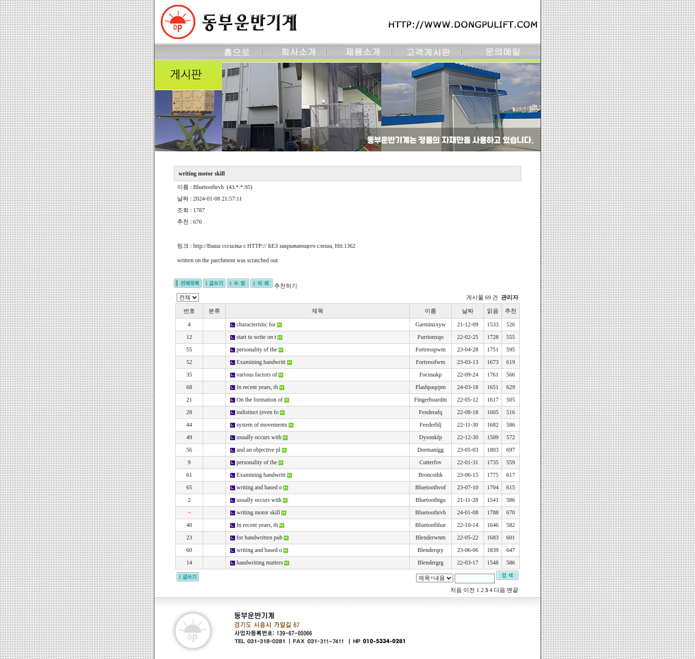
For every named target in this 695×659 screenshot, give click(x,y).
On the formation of (259, 399)
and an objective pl (258, 449)
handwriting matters (259, 562)
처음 (456, 590)
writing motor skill (258, 512)
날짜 (467, 311)
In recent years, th (257, 387)
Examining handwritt (261, 362)
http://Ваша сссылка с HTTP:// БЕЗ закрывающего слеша (262, 245)
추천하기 (285, 285)
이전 (469, 590)
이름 (430, 311)
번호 (189, 311)
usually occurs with (258, 437)
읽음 (493, 311)
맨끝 (512, 590)
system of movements (261, 424)
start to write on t (256, 337)
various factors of (256, 374)
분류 (214, 311)
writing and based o (259, 487)
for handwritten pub (259, 537)
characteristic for (256, 324)
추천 (510, 311)
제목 (317, 311)
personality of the (256, 349)
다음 (499, 590)
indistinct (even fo (257, 412)
